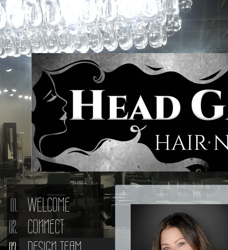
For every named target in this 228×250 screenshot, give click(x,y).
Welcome (48, 205)
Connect (45, 227)
